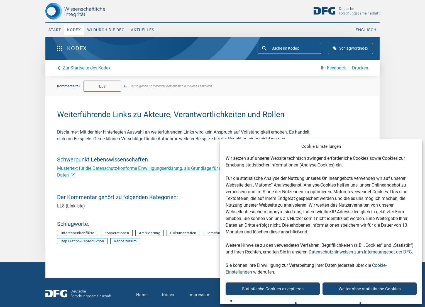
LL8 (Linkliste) (71, 206)
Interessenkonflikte (77, 233)
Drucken (360, 68)
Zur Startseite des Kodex (87, 68)
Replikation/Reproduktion (82, 241)
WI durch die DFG (106, 30)
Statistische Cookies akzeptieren (273, 288)
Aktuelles (142, 30)
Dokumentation (183, 233)
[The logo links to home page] (85, 11)
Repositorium (125, 241)
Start (54, 30)
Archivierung (149, 233)
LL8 (102, 86)
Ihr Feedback (333, 68)
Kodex (74, 30)
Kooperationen (116, 233)
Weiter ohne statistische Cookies (370, 288)
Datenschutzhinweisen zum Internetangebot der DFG (360, 252)
